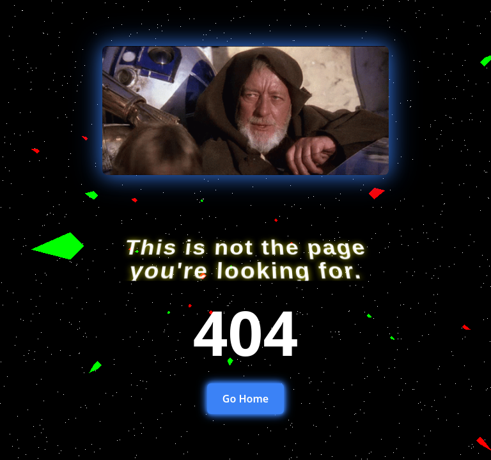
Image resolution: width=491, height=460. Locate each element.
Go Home (245, 399)
